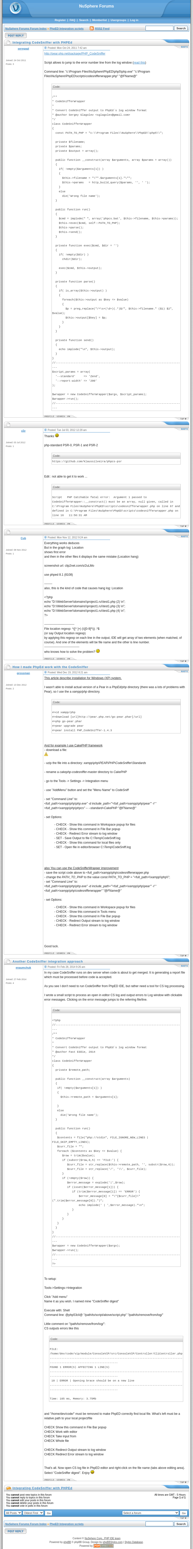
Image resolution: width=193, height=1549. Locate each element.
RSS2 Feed (99, 28)
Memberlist (99, 20)
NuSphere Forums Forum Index (25, 28)
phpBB (67, 1542)
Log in (134, 20)
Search (83, 20)
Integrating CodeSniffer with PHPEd (42, 1488)
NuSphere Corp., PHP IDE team (103, 1538)
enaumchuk (23, 967)
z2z (23, 430)
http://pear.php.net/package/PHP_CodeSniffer (74, 53)
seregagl (23, 48)
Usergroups (118, 20)
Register (60, 20)
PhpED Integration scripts (67, 28)
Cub (23, 538)
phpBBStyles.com (113, 1542)
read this (139, 62)
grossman (23, 673)
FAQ (72, 20)
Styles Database (134, 1542)
